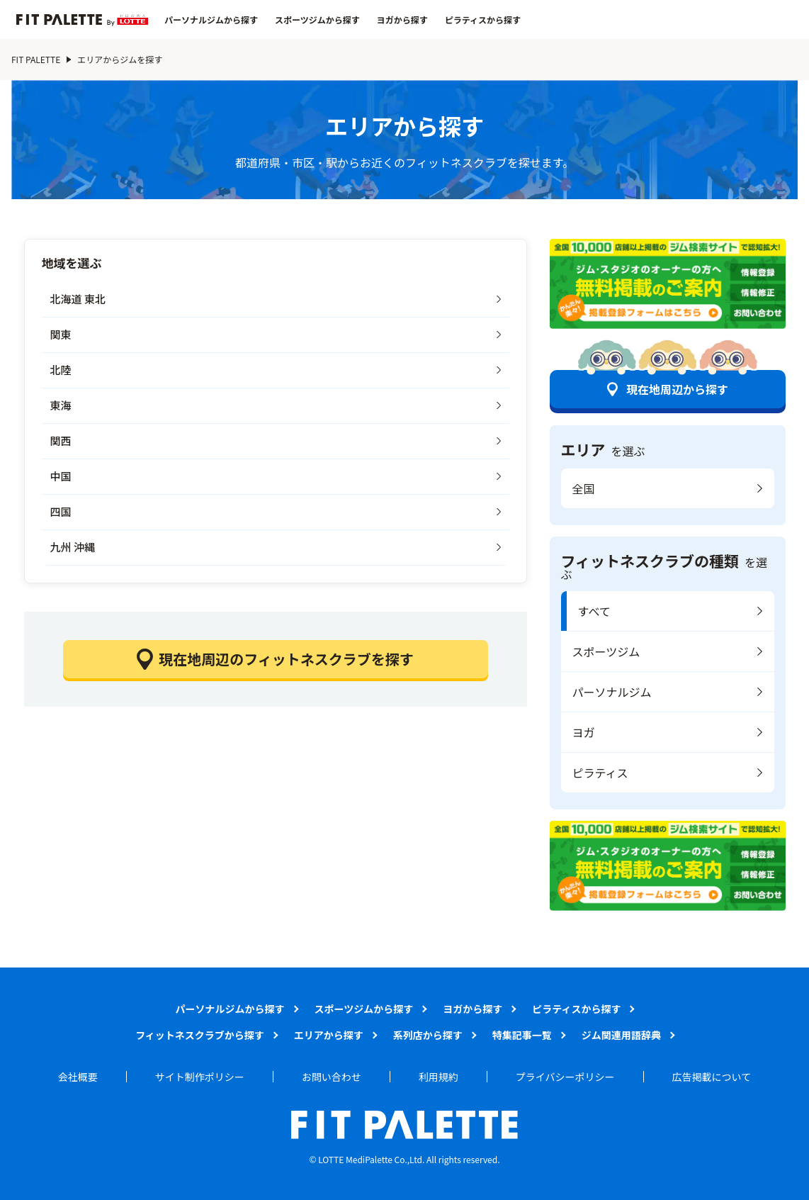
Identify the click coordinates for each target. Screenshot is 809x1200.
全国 (583, 488)
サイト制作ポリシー (199, 1077)
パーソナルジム (612, 691)
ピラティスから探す (483, 20)
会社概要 (78, 1077)
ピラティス (600, 772)
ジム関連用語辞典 (621, 1035)
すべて (594, 610)
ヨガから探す (402, 20)
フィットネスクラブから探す (199, 1035)
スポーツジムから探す (317, 20)
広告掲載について (712, 1077)
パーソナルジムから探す (211, 20)
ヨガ (583, 732)
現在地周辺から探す (677, 389)
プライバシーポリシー (565, 1077)
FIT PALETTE (35, 59)
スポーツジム (606, 651)
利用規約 (438, 1077)
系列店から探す (428, 1035)
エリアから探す (328, 1035)
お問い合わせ (331, 1077)
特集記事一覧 (522, 1035)
